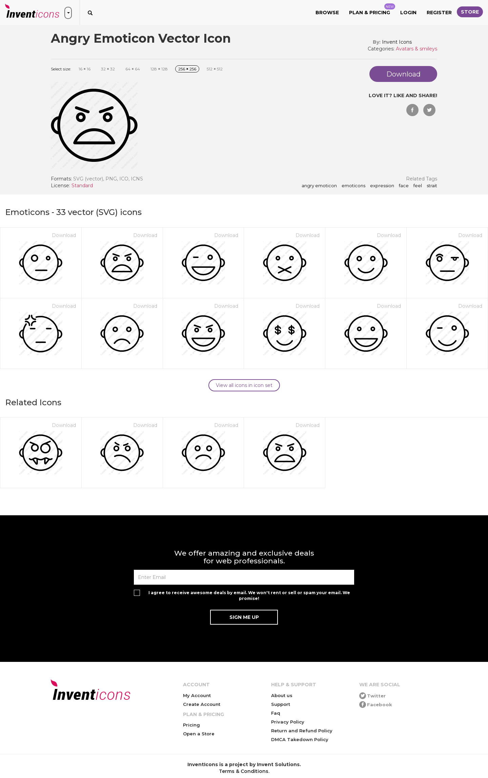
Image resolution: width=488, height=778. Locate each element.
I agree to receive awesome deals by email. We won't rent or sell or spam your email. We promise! (249, 595)
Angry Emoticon (319, 185)
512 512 (215, 68)
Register (439, 12)
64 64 (132, 68)
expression (382, 185)
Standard (82, 185)
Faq (275, 713)
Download (64, 235)
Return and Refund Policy (301, 730)
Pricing (191, 725)
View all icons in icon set (244, 385)
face (404, 185)
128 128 (159, 68)
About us (281, 695)
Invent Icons (397, 42)
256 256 (187, 68)
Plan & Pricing (372, 9)
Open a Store (199, 733)
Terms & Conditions (243, 771)
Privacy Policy (287, 722)
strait (432, 185)
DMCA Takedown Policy (299, 739)
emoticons (353, 185)
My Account (197, 695)
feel (417, 185)
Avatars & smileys (416, 49)
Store (470, 12)
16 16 (84, 68)
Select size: (61, 68)
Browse (327, 12)
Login (408, 12)
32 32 (108, 68)
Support (280, 704)
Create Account (201, 704)
